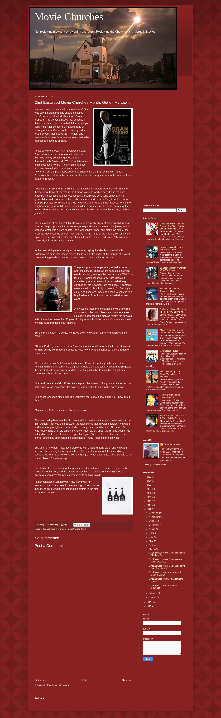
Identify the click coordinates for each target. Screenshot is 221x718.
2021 (149, 493)
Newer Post (40, 680)
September (154, 525)
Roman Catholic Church (77, 529)
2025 (149, 477)
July (151, 533)
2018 (149, 505)
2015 (149, 606)
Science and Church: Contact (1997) (169, 289)
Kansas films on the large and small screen (171, 248)
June (151, 537)
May (151, 541)
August (152, 529)
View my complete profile (154, 464)
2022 (149, 489)
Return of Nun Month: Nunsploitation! (170, 396)
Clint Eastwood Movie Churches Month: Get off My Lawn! (166, 567)
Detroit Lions (107, 226)
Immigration (61, 529)
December (154, 513)
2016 (149, 602)
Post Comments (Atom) (58, 685)
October (153, 521)
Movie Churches (69, 16)
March (152, 549)
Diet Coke (62, 363)
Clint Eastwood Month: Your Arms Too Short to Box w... (165, 573)
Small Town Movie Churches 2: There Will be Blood (173, 416)
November (154, 517)
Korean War (82, 192)
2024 (149, 481)
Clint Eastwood (69, 150)
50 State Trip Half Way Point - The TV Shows (173, 269)
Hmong (47, 427)
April (151, 545)
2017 (149, 509)
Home (84, 680)
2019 (149, 501)
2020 (149, 497)
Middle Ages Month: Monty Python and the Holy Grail (172, 331)
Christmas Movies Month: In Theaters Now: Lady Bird (173, 310)
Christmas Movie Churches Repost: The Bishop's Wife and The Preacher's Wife (172, 226)
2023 (149, 485)
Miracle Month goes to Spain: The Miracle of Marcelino (170, 374)
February (153, 593)
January (153, 597)
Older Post (127, 680)
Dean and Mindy (172, 444)
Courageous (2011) (169, 351)
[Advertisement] (84, 650)
